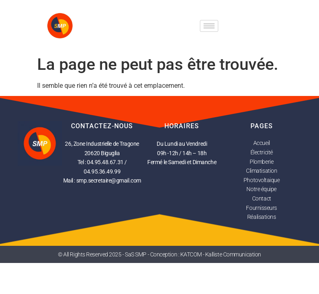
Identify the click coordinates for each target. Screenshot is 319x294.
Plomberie (261, 161)
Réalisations (261, 217)
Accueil (261, 143)
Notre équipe (261, 189)
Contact (261, 198)
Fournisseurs (261, 208)
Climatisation (261, 170)
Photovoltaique (262, 180)
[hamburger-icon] (209, 26)
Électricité (261, 152)
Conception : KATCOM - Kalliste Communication (205, 254)
